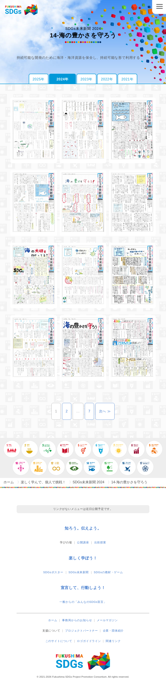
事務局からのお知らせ (77, 620)
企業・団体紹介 (113, 630)
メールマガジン (107, 620)
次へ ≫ (107, 411)
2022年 (107, 79)
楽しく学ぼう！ (83, 558)
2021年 (127, 79)
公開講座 (83, 542)
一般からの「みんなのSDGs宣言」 (82, 601)
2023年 (86, 79)
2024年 (62, 79)
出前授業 (100, 542)
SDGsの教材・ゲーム (108, 572)
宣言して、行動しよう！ (83, 588)
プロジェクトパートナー (81, 630)
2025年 (39, 79)
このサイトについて (58, 641)
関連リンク (113, 641)
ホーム (52, 620)
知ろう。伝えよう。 (83, 528)
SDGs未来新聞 (79, 572)
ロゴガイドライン (89, 641)
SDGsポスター (53, 572)
